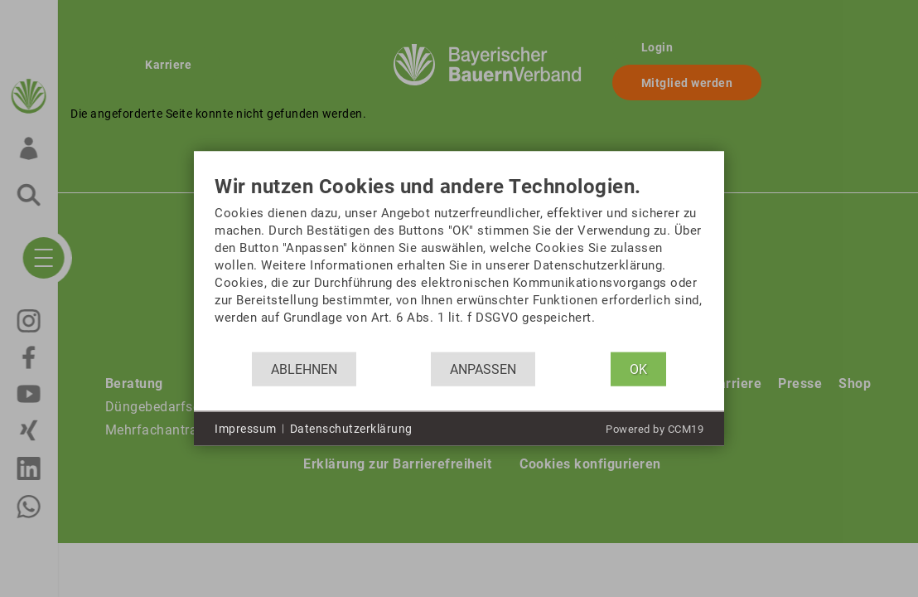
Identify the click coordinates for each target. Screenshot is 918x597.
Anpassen (483, 368)
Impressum (246, 427)
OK (638, 368)
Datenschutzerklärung (351, 427)
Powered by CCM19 (654, 429)
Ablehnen (304, 368)
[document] (459, 264)
